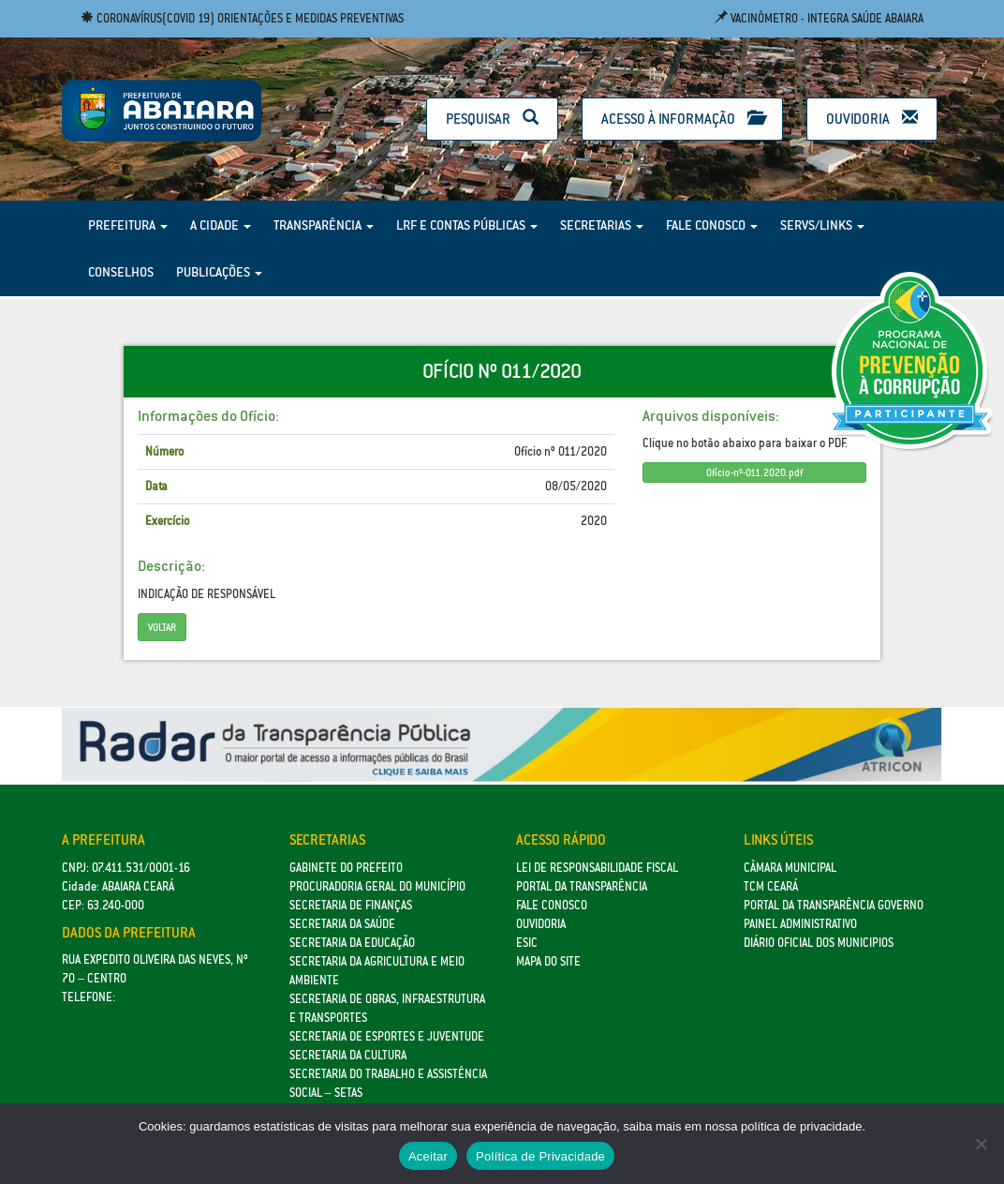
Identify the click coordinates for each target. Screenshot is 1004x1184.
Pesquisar (492, 118)
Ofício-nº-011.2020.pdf (754, 472)
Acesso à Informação (682, 118)
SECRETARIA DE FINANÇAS (350, 905)
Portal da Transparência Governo (833, 905)
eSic (527, 943)
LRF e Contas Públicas (467, 225)
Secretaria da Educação (352, 943)
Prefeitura (128, 225)
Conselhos (121, 271)
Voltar (162, 627)
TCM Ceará (771, 886)
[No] (980, 1143)
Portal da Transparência (581, 886)
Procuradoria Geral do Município (377, 886)
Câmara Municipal (790, 868)
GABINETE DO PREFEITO (346, 868)
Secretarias (601, 225)
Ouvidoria (872, 118)
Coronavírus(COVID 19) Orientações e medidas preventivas (242, 18)
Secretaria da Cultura (347, 1055)
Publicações (219, 271)
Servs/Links (822, 225)
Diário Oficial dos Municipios (818, 943)
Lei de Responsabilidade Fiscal (597, 868)
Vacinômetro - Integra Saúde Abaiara (819, 18)
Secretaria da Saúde (342, 924)
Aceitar (428, 1156)
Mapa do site (548, 961)
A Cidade (220, 225)
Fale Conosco (712, 225)
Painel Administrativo (800, 924)
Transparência (323, 225)
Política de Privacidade (540, 1156)
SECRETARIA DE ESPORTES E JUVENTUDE (386, 1036)
